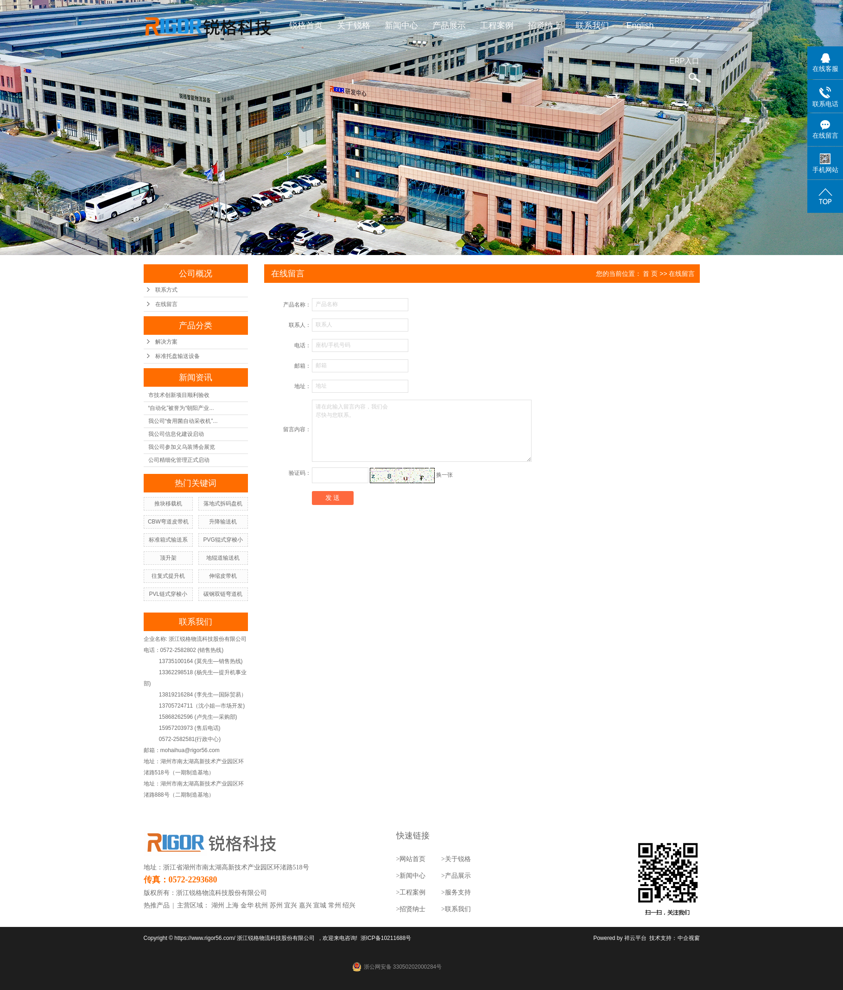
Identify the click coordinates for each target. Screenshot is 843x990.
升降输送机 (223, 521)
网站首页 (412, 859)
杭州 (261, 905)
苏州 (276, 905)
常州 (334, 905)
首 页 (650, 273)
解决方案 (166, 342)
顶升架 (168, 558)
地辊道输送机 (223, 558)
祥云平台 (635, 938)
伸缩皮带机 (223, 576)
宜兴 (290, 905)
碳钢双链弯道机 (222, 594)
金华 (247, 905)
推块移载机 (168, 503)
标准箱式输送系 (168, 540)
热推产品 (157, 905)
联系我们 (592, 25)
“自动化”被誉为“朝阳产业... (181, 408)
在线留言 (166, 304)
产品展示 (449, 25)
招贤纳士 (544, 25)
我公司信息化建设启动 (176, 434)
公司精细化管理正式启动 (178, 460)
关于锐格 (353, 25)
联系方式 (166, 290)
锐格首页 (306, 25)
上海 (232, 905)
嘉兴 (305, 905)
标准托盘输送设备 (177, 356)
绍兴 (348, 905)
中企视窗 (689, 938)
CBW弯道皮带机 (168, 521)
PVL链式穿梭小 (168, 594)
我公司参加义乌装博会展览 (181, 447)
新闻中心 (401, 25)
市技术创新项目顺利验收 (178, 395)
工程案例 (496, 25)
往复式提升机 (168, 576)
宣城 (319, 905)
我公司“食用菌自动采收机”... (183, 421)
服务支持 (458, 892)
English (639, 25)
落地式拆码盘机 (222, 503)
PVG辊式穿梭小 (222, 540)
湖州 (217, 905)
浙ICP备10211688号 (386, 938)
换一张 (444, 475)
